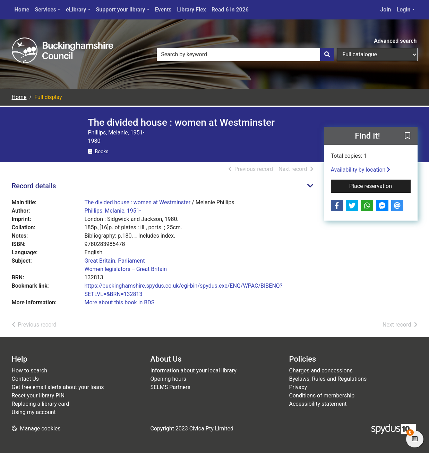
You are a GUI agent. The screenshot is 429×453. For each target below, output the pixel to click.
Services (45, 9)
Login (404, 9)
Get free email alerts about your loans (58, 387)
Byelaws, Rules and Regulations (328, 379)
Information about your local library (194, 370)
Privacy (298, 387)
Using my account (34, 412)
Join (385, 9)
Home (22, 9)
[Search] (327, 54)
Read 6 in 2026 (230, 9)
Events (163, 9)
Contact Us (25, 379)
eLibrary (76, 9)
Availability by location (361, 169)
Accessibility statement (318, 404)
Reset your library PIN (38, 395)
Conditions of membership (322, 395)
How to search (30, 370)
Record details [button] (34, 186)
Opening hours (168, 379)
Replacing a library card (40, 404)
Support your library (120, 9)
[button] (407, 136)
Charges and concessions (321, 370)
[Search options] (377, 54)
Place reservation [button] (380, 185)
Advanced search (395, 41)
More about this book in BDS (120, 302)
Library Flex (191, 9)
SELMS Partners (170, 387)
